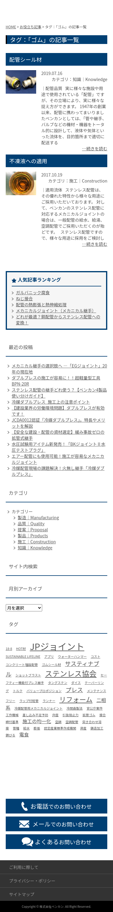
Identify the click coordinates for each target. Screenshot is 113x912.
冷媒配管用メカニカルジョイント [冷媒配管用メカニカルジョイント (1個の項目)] (38, 708)
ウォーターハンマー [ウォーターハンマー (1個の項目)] (72, 656)
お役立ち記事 (30, 26)
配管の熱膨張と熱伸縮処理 (41, 304)
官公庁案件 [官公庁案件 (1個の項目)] (94, 708)
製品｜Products (33, 536)
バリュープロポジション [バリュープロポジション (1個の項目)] (44, 691)
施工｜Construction (37, 542)
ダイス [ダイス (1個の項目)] (76, 682)
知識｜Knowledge (35, 548)
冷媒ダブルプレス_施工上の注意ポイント (51, 402)
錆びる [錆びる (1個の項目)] (10, 735)
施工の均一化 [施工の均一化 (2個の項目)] (37, 721)
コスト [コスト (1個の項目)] (95, 656)
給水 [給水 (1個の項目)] (26, 728)
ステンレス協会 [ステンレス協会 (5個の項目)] (70, 673)
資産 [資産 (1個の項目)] (83, 728)
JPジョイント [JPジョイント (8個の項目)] (57, 646)
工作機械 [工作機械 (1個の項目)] (12, 715)
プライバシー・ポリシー (32, 881)
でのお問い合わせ (61, 806)
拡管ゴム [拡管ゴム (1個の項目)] (89, 715)
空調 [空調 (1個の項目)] (58, 722)
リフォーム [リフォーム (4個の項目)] (76, 699)
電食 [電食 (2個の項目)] (24, 734)
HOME (11, 26)
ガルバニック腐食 (33, 292)
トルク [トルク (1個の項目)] (18, 691)
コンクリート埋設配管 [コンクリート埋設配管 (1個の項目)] (22, 664)
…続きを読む (94, 148)
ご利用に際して (24, 867)
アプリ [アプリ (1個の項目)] (49, 656)
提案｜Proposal (33, 529)
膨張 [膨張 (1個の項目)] (37, 728)
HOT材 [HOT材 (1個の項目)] (21, 648)
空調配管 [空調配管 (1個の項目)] (71, 722)
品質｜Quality (31, 523)
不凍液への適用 (28, 161)
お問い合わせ (63, 841)
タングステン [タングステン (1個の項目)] (57, 682)
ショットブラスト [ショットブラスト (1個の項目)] (28, 675)
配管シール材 (25, 59)
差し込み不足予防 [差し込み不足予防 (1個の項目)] (35, 715)
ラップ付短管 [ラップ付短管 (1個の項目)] (29, 700)
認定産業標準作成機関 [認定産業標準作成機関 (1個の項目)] (60, 728)
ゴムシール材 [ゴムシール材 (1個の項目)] (51, 664)
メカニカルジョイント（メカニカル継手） (56, 311)
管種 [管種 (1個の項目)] (16, 728)
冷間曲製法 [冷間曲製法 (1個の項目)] (75, 708)
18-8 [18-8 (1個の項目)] (9, 648)
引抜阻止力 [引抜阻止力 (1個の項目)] (70, 715)
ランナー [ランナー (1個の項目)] (48, 700)
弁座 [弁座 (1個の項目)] (55, 715)
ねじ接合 (24, 298)
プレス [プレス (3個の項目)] (74, 690)
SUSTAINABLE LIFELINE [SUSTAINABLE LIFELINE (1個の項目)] (23, 656)
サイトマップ (21, 894)
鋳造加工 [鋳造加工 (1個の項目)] (96, 728)
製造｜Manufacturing (38, 517)
